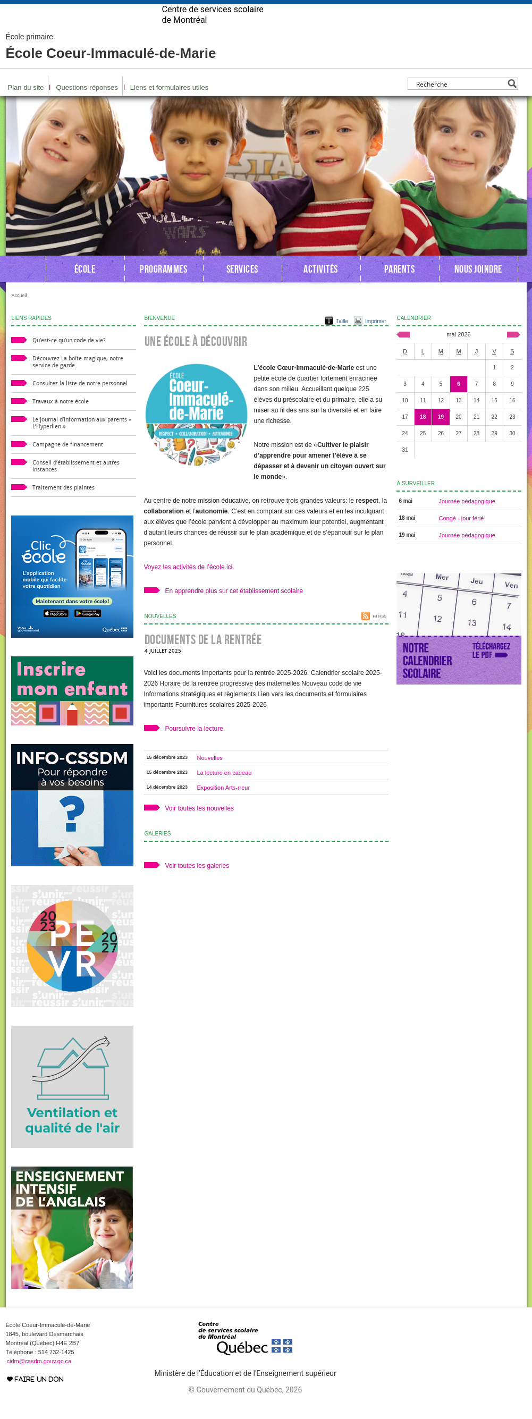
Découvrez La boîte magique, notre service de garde (77, 379)
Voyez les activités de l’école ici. (189, 584)
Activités (320, 286)
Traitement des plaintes (63, 504)
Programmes (163, 286)
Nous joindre (478, 286)
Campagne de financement (67, 461)
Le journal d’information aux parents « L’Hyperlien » (81, 440)
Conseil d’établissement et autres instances (76, 483)
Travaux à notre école (60, 418)
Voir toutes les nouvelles (199, 825)
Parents (399, 286)
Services (242, 286)
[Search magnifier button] (512, 100)
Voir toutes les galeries (197, 882)
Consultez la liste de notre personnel (80, 400)
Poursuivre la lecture (194, 745)
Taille (342, 338)
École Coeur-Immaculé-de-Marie (111, 63)
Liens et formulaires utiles (169, 104)
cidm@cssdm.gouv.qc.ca (39, 1378)
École (85, 286)
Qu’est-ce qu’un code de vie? (69, 357)
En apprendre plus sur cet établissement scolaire (234, 608)
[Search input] (460, 101)
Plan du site (26, 104)
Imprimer (375, 338)
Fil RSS (379, 633)
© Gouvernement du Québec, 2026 (245, 1407)
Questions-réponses (86, 104)
